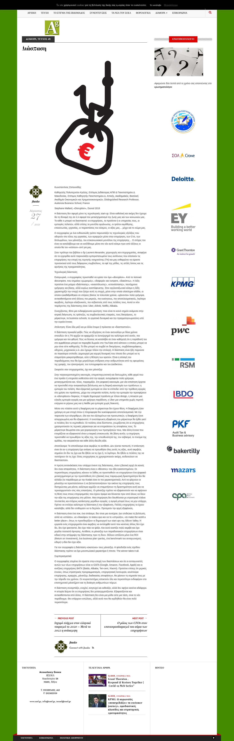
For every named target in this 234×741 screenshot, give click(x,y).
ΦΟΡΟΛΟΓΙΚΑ (143, 12)
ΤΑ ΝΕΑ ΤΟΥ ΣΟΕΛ (121, 12)
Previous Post (64, 618)
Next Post (139, 618)
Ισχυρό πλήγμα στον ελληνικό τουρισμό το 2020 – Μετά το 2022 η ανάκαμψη (72, 626)
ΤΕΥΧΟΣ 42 (44, 39)
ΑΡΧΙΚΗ (31, 12)
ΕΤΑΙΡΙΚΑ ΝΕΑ (123, 676)
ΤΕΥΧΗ (45, 12)
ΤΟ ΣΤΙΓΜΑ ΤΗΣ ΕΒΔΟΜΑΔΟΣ (69, 12)
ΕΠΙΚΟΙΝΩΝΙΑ (179, 12)
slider (111, 676)
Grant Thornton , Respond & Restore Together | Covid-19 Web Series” (126, 682)
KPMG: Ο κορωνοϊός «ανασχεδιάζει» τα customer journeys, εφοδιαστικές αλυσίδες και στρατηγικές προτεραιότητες (125, 706)
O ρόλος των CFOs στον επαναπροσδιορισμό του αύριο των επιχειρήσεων (125, 626)
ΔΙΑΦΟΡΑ (161, 12)
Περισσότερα (170, 5)
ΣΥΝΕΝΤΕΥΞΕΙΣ (98, 12)
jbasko (36, 201)
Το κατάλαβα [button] (155, 5)
